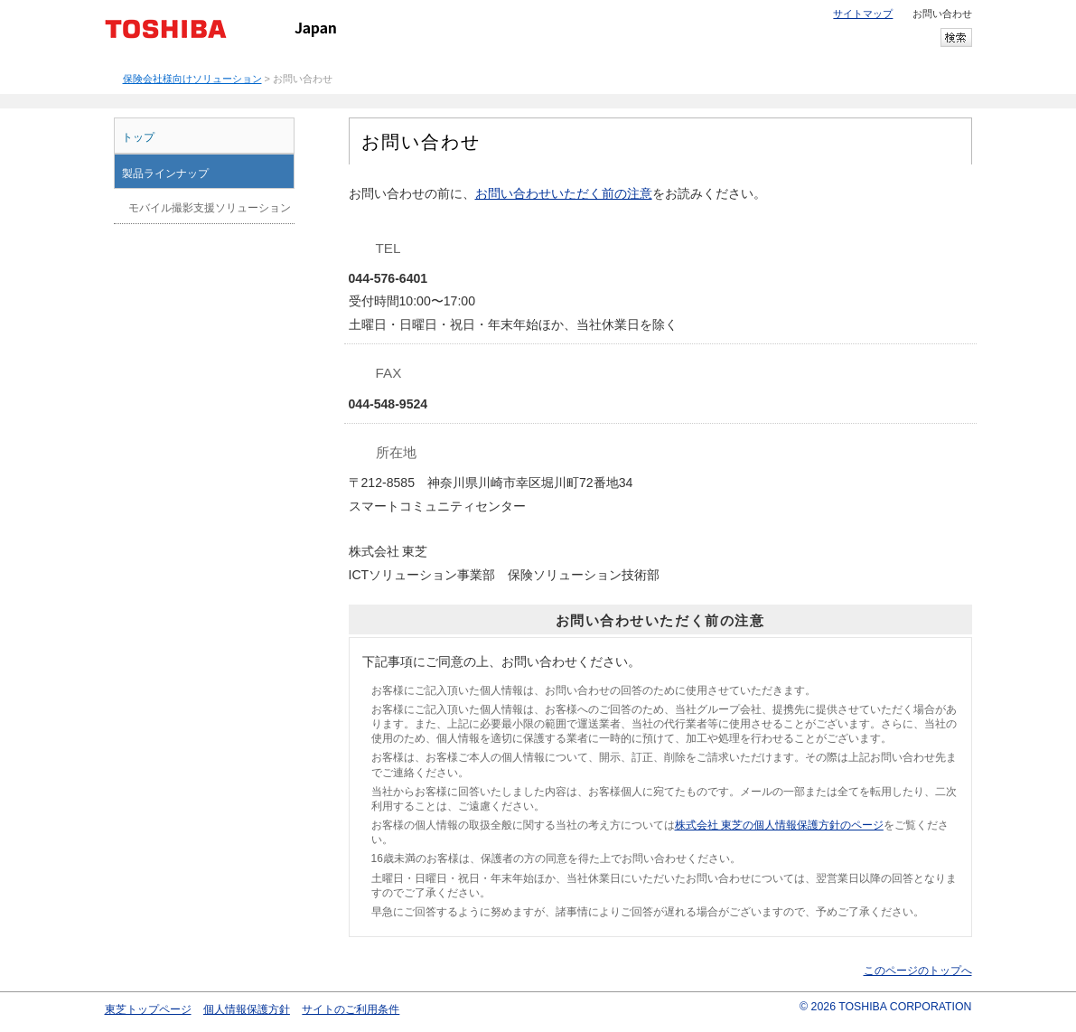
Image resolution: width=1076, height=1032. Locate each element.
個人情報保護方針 (246, 1009)
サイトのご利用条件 (350, 1009)
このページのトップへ (918, 970)
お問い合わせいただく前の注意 (563, 193)
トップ (138, 137)
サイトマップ (863, 13)
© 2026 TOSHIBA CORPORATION (885, 1006)
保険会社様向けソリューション (192, 78)
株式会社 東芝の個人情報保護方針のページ (779, 825)
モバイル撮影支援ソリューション (209, 208)
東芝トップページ (148, 1009)
